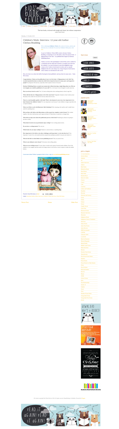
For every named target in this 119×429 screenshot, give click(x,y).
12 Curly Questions (85, 153)
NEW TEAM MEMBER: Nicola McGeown (92, 110)
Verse (82, 291)
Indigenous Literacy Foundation (88, 219)
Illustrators (83, 215)
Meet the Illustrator (85, 239)
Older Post (74, 202)
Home (50, 202)
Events (82, 197)
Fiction (82, 204)
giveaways (64, 26)
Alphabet (83, 158)
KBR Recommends (85, 230)
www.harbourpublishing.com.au (61, 154)
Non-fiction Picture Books (87, 256)
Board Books (84, 171)
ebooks (82, 300)
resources (35, 26)
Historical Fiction (85, 210)
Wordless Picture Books (86, 293)
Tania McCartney (60, 196)
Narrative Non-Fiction (86, 252)
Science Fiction (84, 278)
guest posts (52, 26)
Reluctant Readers (85, 269)
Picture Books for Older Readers (88, 263)
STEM (82, 276)
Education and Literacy (86, 195)
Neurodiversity (84, 254)
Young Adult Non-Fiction (86, 297)
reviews (29, 26)
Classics (83, 180)
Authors (82, 164)
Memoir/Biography (85, 241)
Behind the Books (85, 169)
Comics (82, 182)
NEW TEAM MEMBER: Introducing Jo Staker (92, 102)
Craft (82, 184)
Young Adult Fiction (85, 295)
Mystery (83, 249)
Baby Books (83, 167)
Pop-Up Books (84, 267)
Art (81, 160)
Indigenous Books (85, 217)
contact (79, 26)
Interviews (53, 196)
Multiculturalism (84, 247)
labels (58, 26)
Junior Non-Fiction (85, 225)
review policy (72, 26)
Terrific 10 (83, 284)
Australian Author (31, 196)
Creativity (83, 186)
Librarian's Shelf (84, 234)
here (42, 49)
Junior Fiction (84, 223)
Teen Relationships (85, 282)
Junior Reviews (84, 228)
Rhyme (82, 274)
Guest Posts (83, 208)
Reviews (83, 271)
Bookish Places (84, 175)
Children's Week (47, 196)
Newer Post (25, 202)
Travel (82, 289)
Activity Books (84, 156)
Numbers (83, 258)
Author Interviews (39, 196)
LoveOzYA (83, 236)
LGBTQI (83, 232)
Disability (83, 191)
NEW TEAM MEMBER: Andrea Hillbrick (92, 118)
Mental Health (84, 243)
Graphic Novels (84, 206)
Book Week (83, 173)
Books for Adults (85, 177)
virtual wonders (43, 26)
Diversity (83, 193)
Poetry (82, 265)
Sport (82, 280)
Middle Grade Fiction (86, 245)
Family (82, 199)
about (24, 26)
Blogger (83, 398)
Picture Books (84, 260)
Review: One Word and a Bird (92, 142)
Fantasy (82, 202)
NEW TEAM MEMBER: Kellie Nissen (92, 126)
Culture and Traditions (86, 188)
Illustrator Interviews (85, 212)
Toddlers (83, 287)
